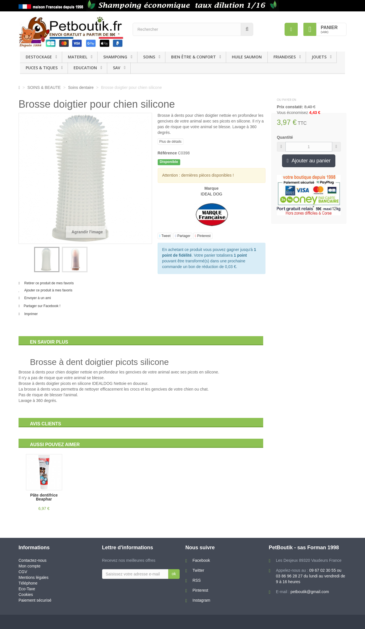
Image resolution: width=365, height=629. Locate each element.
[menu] (291, 29)
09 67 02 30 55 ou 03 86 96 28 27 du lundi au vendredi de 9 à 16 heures (310, 576)
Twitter (198, 570)
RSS (196, 580)
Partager (182, 236)
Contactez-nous (32, 560)
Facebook (201, 560)
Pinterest (203, 236)
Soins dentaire (81, 87)
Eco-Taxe (27, 589)
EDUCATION (85, 67)
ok (174, 573)
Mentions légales (33, 577)
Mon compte (29, 566)
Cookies (26, 594)
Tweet (165, 236)
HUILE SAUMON (247, 57)
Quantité (285, 137)
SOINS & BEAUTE (44, 87)
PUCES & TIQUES (42, 67)
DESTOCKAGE (39, 57)
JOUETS (319, 57)
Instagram (201, 600)
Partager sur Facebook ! (42, 306)
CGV (23, 571)
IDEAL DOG (211, 194)
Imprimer (31, 314)
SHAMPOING (115, 57)
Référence (167, 153)
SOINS (149, 57)
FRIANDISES (284, 57)
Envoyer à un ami (37, 298)
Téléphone (28, 583)
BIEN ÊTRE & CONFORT (193, 57)
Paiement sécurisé (35, 600)
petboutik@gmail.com (310, 591)
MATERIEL (77, 57)
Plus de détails (170, 142)
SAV (116, 67)
